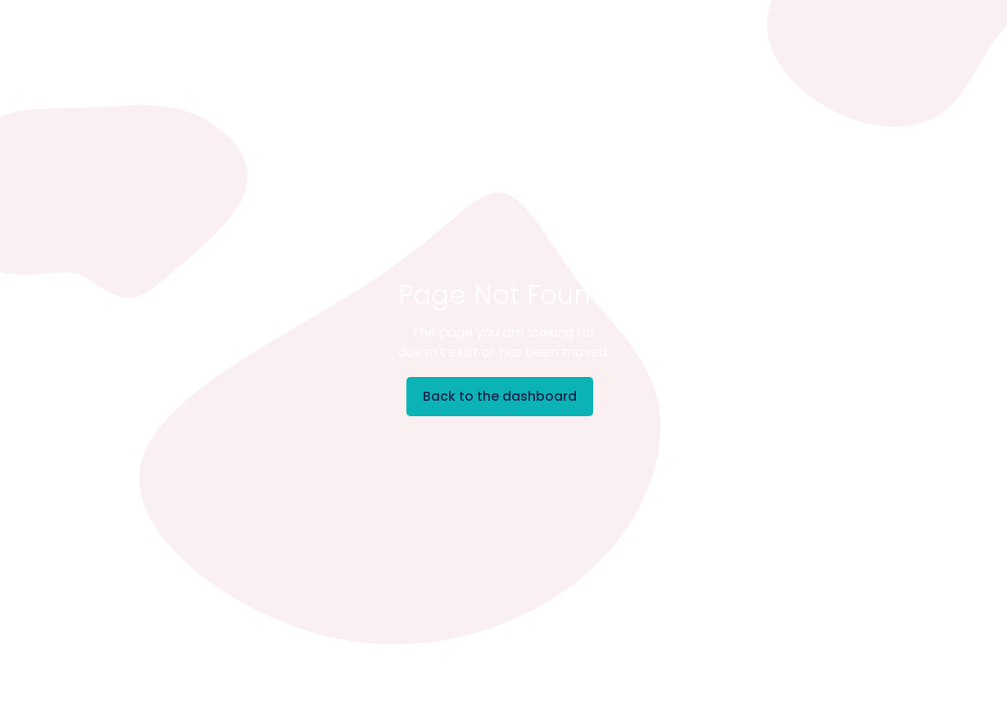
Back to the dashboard (500, 396)
